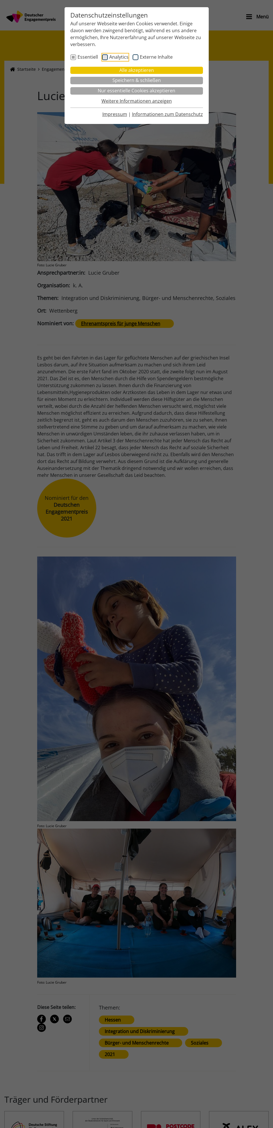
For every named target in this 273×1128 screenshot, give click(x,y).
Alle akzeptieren (136, 70)
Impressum (114, 114)
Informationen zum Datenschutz (167, 114)
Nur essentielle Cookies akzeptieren (136, 90)
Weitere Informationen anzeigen (136, 101)
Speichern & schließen (136, 80)
